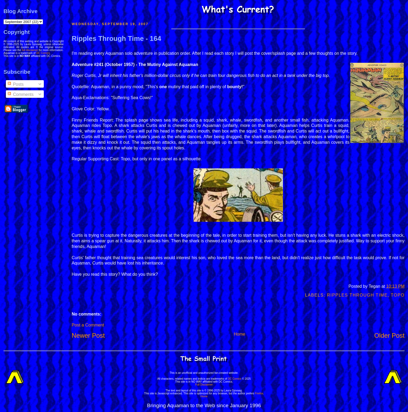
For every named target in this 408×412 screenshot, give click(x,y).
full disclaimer (30, 50)
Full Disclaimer (204, 384)
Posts (15, 84)
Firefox (259, 393)
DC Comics (43, 53)
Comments (20, 94)
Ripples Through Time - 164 (116, 38)
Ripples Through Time (357, 295)
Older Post (389, 335)
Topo (398, 295)
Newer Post (88, 335)
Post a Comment (88, 324)
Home (239, 334)
